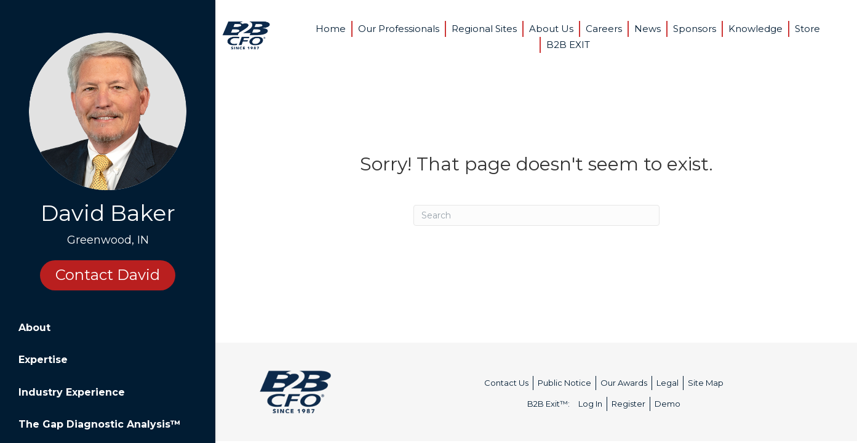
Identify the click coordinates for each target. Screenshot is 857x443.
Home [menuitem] (331, 28)
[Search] (536, 215)
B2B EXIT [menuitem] (568, 44)
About (34, 327)
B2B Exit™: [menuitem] (548, 404)
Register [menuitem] (628, 404)
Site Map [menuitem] (705, 383)
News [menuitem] (647, 28)
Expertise (43, 359)
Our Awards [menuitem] (623, 383)
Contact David (107, 275)
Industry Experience (71, 392)
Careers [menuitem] (604, 28)
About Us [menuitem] (551, 28)
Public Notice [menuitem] (564, 383)
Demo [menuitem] (667, 404)
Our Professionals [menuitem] (398, 28)
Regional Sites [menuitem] (484, 28)
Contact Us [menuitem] (506, 383)
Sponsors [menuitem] (694, 28)
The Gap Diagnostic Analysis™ (99, 424)
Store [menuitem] (807, 28)
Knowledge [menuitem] (755, 28)
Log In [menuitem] (590, 404)
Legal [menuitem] (667, 383)
